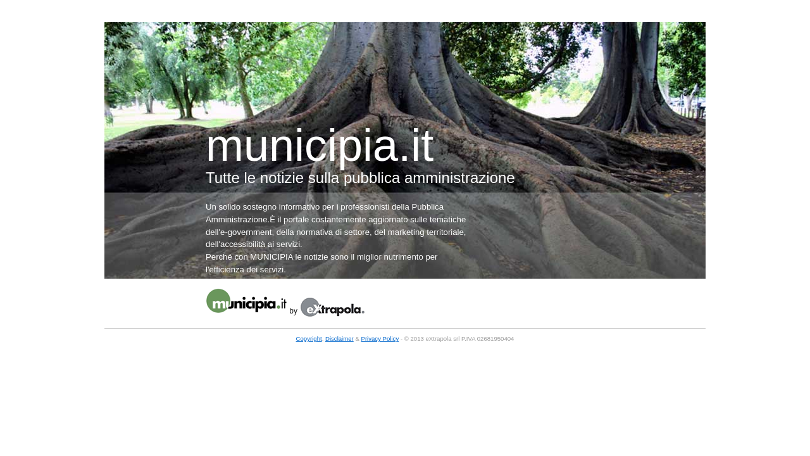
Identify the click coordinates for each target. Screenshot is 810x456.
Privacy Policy (380, 338)
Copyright (309, 338)
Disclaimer (339, 338)
